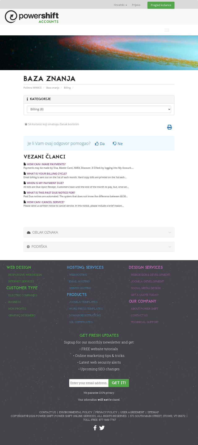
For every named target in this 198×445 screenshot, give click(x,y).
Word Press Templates (86, 308)
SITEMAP (153, 412)
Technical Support (145, 322)
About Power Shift (144, 308)
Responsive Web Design (25, 275)
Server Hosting (80, 288)
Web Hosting (78, 275)
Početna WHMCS (32, 87)
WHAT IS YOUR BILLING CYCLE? (45, 173)
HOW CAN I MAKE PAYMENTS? (44, 164)
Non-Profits (17, 308)
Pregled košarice (161, 5)
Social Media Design (145, 288)
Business (14, 302)
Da (100, 143)
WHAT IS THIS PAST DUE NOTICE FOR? (49, 192)
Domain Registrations (85, 315)
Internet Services (21, 281)
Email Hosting (79, 281)
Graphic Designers (21, 315)
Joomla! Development (147, 281)
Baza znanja (52, 87)
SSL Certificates (80, 322)
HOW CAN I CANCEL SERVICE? (43, 202)
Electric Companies (22, 295)
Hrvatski (120, 5)
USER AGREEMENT (132, 412)
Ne (118, 143)
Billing (67, 87)
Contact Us (139, 315)
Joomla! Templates (83, 302)
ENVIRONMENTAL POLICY (75, 412)
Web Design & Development (150, 275)
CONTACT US (47, 412)
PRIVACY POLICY (106, 412)
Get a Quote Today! (145, 295)
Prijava (136, 5)
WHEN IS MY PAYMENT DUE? (43, 183)
